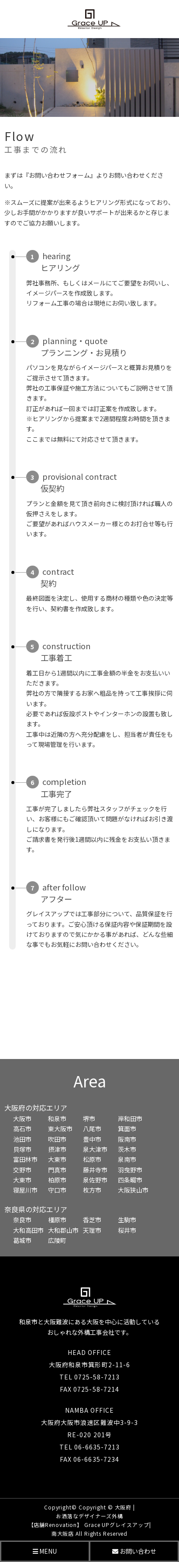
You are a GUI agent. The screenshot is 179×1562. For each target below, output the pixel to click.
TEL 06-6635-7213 (89, 1446)
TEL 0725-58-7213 (89, 1376)
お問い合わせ (134, 1551)
